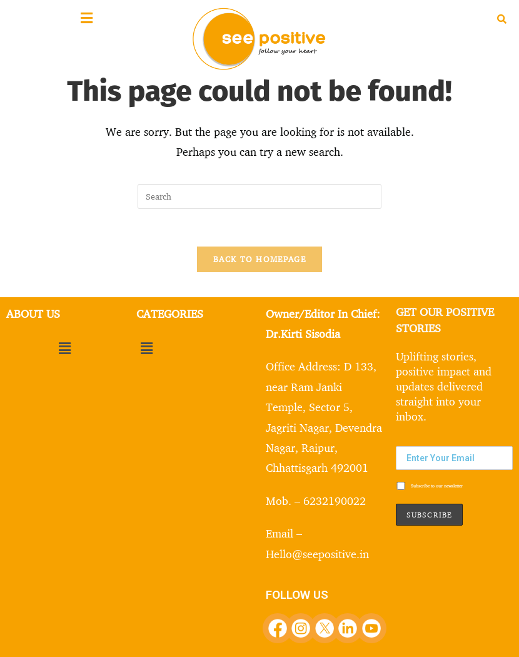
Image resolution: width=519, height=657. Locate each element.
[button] (65, 348)
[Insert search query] (259, 196)
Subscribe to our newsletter (429, 486)
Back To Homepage (259, 259)
